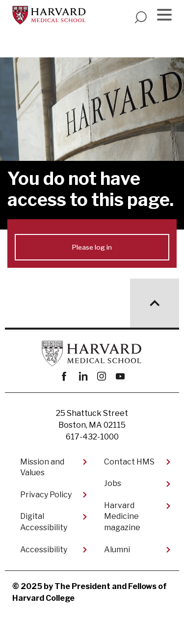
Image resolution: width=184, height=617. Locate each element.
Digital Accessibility (43, 522)
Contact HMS (129, 461)
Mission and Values (42, 467)
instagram (101, 376)
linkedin (82, 376)
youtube (120, 376)
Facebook (64, 376)
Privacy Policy (46, 494)
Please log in (92, 247)
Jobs (112, 483)
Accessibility (43, 549)
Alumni (117, 549)
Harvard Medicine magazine (122, 516)
